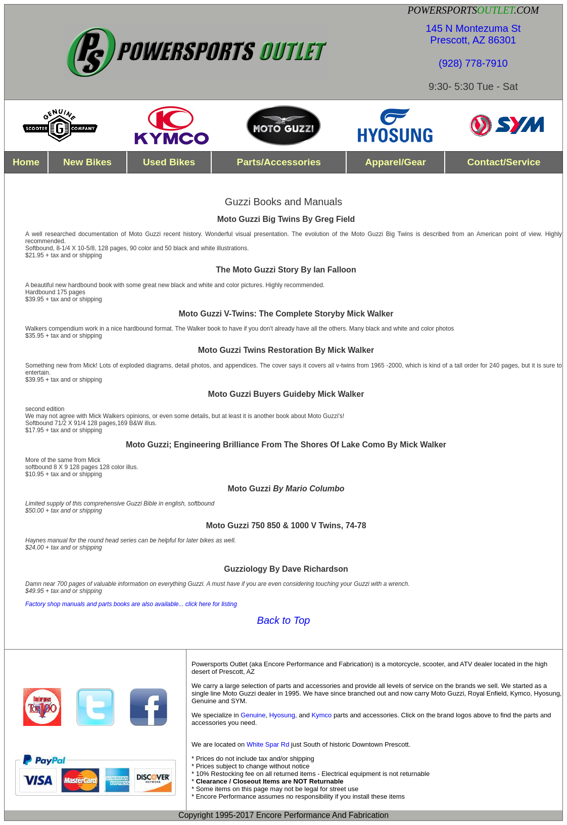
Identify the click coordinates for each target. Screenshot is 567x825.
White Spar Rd (268, 744)
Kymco (322, 715)
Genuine (253, 715)
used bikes (169, 162)
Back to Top (283, 620)
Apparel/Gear (395, 162)
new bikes (87, 162)
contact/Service (503, 162)
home (26, 162)
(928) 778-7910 (473, 63)
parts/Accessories (279, 162)
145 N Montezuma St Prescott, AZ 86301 (473, 34)
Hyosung (282, 715)
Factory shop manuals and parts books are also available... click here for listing (131, 604)
